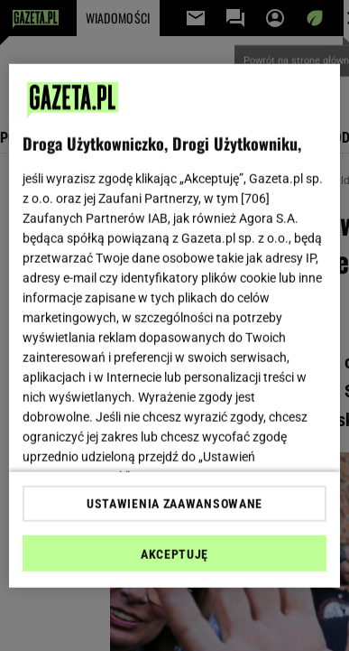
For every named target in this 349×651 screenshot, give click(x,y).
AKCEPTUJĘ (174, 554)
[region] (175, 325)
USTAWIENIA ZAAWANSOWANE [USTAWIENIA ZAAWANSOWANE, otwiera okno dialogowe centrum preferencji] (174, 504)
